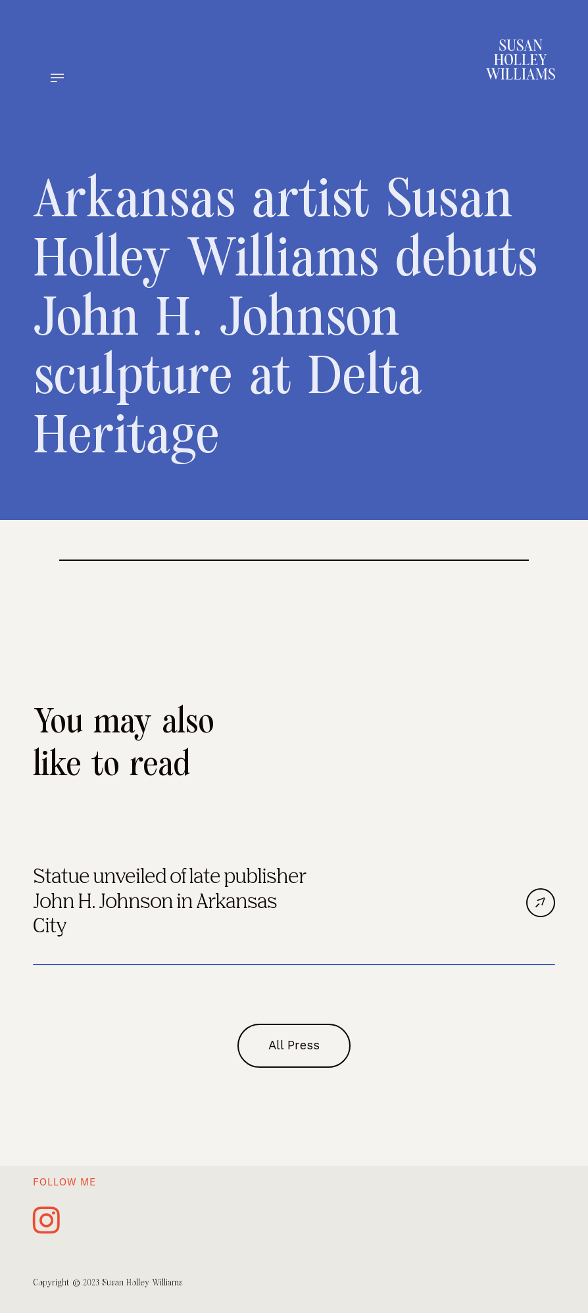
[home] (520, 59)
